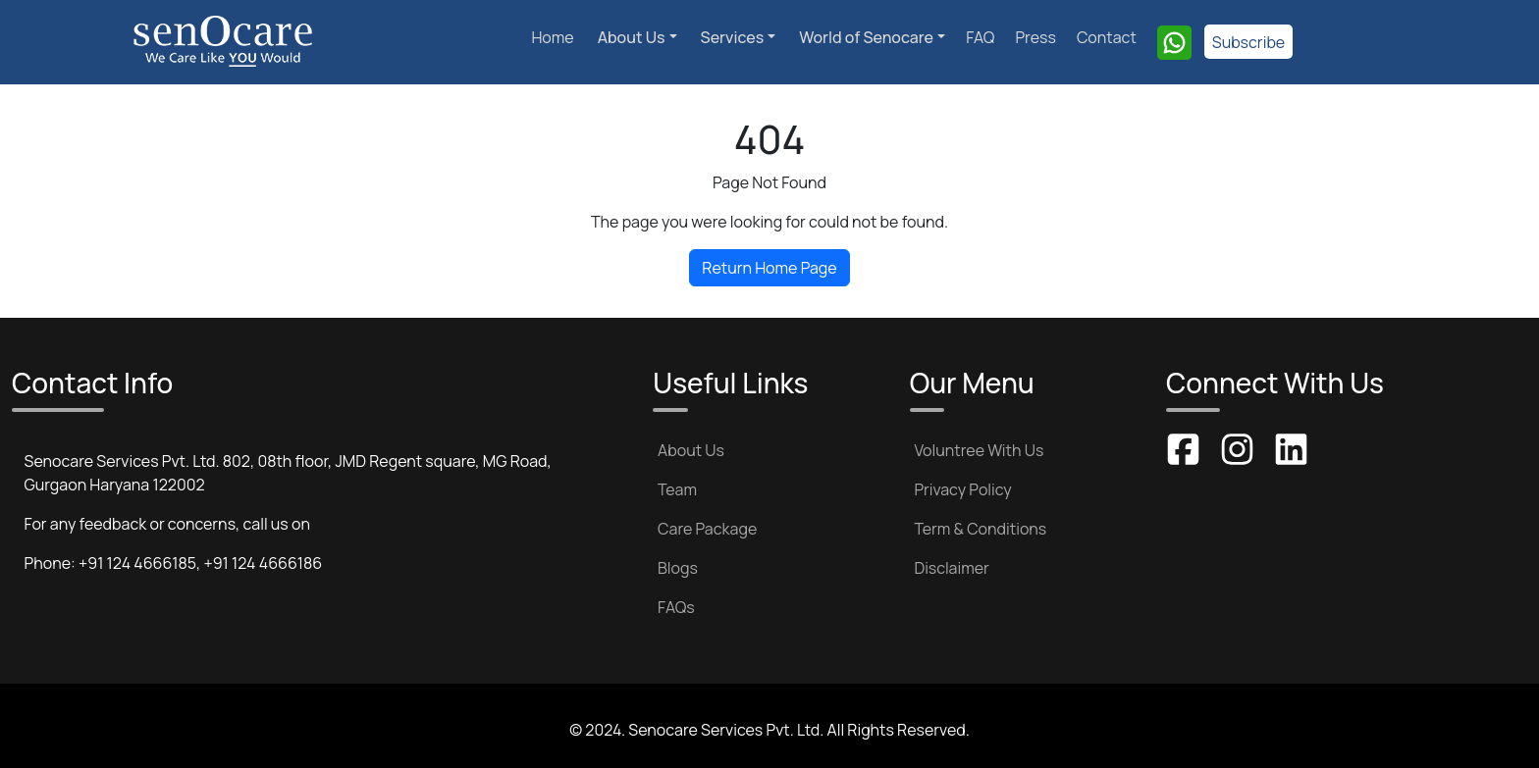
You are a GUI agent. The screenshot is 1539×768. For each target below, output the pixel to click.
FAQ (980, 37)
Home (552, 37)
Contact (1107, 37)
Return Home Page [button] (769, 268)
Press (1035, 37)
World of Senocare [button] (866, 37)
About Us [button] (631, 37)
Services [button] (733, 37)
